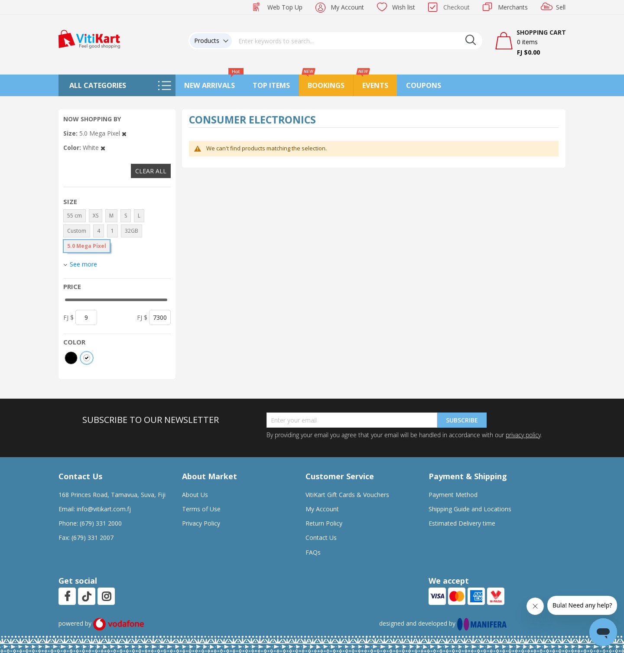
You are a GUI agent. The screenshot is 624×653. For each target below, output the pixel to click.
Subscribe (462, 420)
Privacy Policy (201, 523)
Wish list (403, 7)
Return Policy (324, 523)
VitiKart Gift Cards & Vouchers (347, 495)
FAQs (313, 552)
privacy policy (523, 435)
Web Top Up (284, 7)
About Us (195, 495)
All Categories (97, 85)
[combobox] (357, 40)
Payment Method (453, 495)
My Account (347, 7)
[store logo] (89, 38)
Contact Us (321, 537)
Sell (561, 7)
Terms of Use (201, 509)
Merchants (513, 7)
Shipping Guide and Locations (470, 509)
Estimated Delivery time (462, 523)
